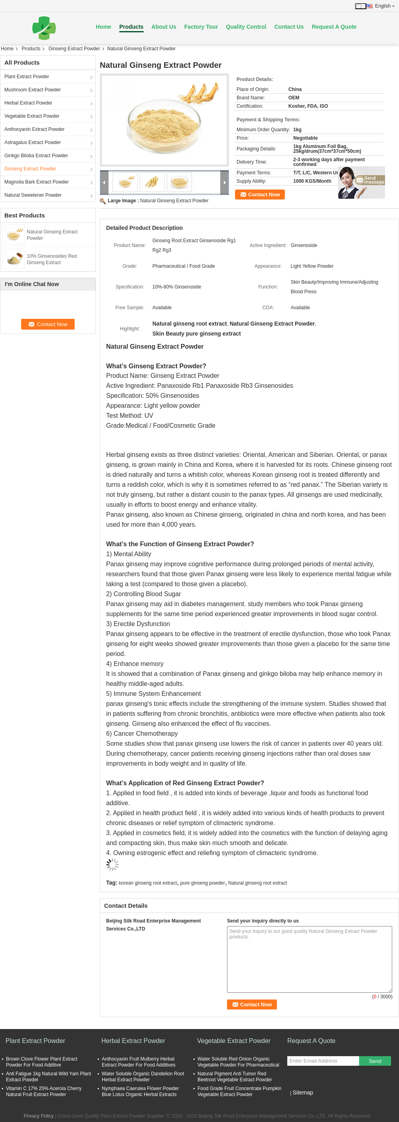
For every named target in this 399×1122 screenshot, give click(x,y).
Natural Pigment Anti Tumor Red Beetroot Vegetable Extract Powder (235, 1076)
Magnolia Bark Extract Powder (36, 182)
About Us (164, 27)
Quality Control (246, 27)
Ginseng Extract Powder (74, 48)
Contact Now (264, 195)
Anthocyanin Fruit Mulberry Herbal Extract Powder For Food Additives (139, 1062)
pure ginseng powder (202, 883)
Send (375, 1061)
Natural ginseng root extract (257, 883)
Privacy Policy (39, 1116)
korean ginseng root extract (148, 883)
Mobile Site (301, 1102)
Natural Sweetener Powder (32, 195)
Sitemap (302, 1092)
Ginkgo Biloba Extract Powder (36, 155)
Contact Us (289, 27)
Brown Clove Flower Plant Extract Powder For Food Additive (41, 1062)
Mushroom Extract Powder (32, 90)
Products (131, 27)
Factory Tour (201, 27)
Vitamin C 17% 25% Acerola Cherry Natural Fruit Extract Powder (43, 1091)
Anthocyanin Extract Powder (34, 129)
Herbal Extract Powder (28, 103)
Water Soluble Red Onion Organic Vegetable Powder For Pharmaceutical (238, 1062)
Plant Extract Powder (26, 76)
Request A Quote (334, 27)
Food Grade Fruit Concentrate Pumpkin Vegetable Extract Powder (239, 1091)
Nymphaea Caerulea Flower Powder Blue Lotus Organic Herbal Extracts (140, 1091)
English (385, 6)
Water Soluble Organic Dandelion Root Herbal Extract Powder (143, 1076)
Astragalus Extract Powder (32, 142)
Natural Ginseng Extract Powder (174, 200)
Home (103, 27)
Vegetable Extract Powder (31, 116)
